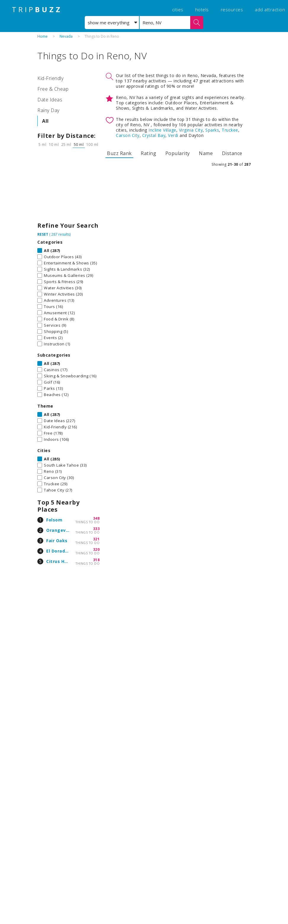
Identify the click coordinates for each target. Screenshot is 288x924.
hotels (202, 9)
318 (96, 559)
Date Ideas (49, 99)
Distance (232, 153)
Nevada (66, 36)
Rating (148, 153)
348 (96, 518)
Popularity (177, 153)
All (45, 121)
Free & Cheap (52, 89)
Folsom (54, 520)
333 (96, 528)
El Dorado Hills (62, 551)
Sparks (212, 130)
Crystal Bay (154, 135)
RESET (42, 234)
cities (177, 9)
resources (232, 9)
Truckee (230, 130)
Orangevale (59, 530)
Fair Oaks (57, 540)
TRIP (37, 9)
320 (96, 549)
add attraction (270, 9)
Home (42, 36)
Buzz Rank (119, 153)
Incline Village (162, 130)
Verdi (173, 135)
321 (96, 539)
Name (206, 153)
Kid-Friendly (50, 78)
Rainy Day (48, 110)
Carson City (128, 135)
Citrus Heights (62, 561)
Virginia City (191, 130)
